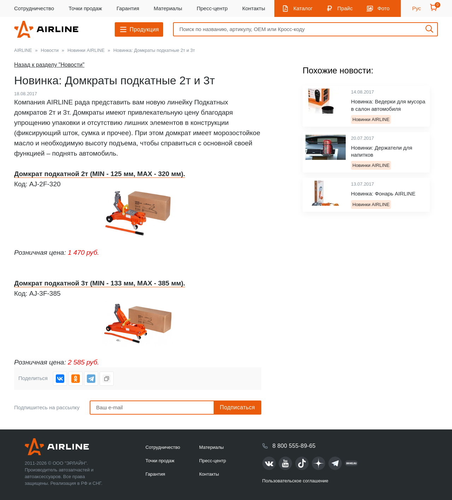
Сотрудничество (34, 8)
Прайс (344, 8)
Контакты (253, 8)
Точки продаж (85, 8)
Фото (383, 8)
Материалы (168, 8)
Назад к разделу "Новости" (49, 65)
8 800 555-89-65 (294, 446)
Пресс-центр (212, 8)
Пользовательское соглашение (295, 480)
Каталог (303, 8)
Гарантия (128, 8)
